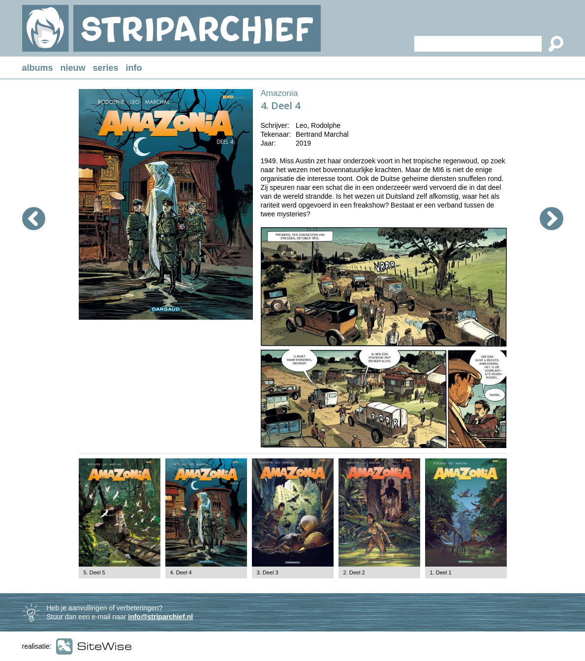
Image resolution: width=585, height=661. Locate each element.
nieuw (73, 68)
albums (37, 68)
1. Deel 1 (441, 572)
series (106, 68)
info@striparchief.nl (160, 617)
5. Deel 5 (94, 572)
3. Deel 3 (267, 572)
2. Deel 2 (354, 572)
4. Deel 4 (181, 572)
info (134, 68)
